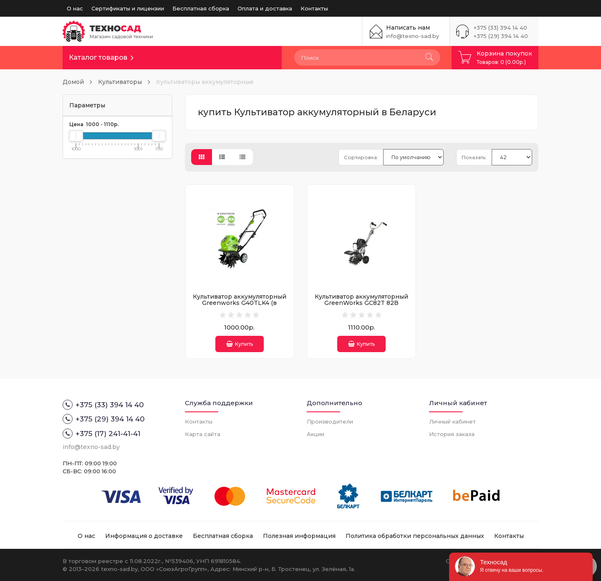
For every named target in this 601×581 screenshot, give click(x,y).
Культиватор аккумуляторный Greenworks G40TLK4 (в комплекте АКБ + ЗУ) (239, 303)
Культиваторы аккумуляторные (205, 82)
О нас (75, 8)
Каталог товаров (98, 57)
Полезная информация (299, 536)
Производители (330, 421)
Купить (239, 344)
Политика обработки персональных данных (415, 536)
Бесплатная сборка (200, 8)
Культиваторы (120, 82)
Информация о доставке (144, 536)
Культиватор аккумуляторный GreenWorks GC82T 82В (361, 300)
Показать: (474, 157)
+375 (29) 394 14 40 (501, 36)
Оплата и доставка (264, 8)
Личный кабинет (452, 421)
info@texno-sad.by (412, 36)
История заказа (452, 434)
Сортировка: (361, 157)
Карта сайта (202, 434)
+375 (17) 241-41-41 (101, 434)
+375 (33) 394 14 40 (500, 27)
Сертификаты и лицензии (127, 8)
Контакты (314, 8)
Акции (315, 434)
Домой (73, 82)
